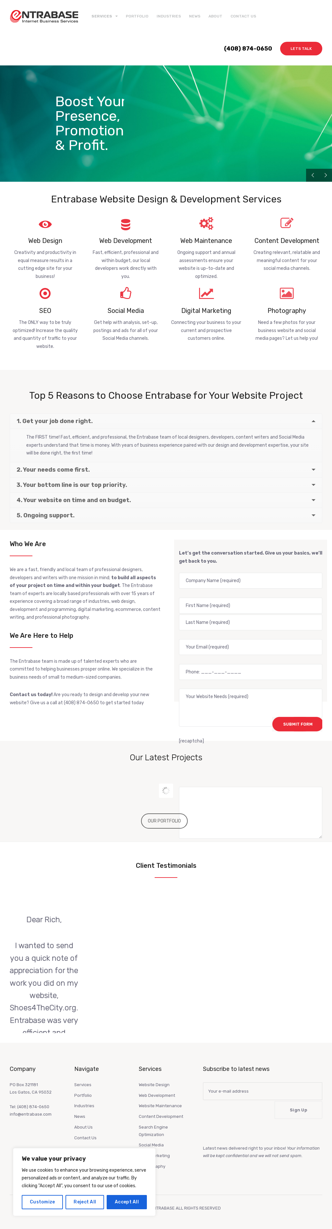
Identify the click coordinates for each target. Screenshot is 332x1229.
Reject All (85, 1202)
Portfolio (137, 16)
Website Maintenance (160, 1105)
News (194, 16)
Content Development (161, 1116)
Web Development (157, 1095)
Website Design (154, 1084)
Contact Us (243, 16)
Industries (169, 16)
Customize (42, 1202)
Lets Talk (301, 48)
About (215, 16)
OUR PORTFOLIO (164, 821)
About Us (83, 1127)
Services (82, 1084)
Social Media (151, 1145)
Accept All (127, 1202)
